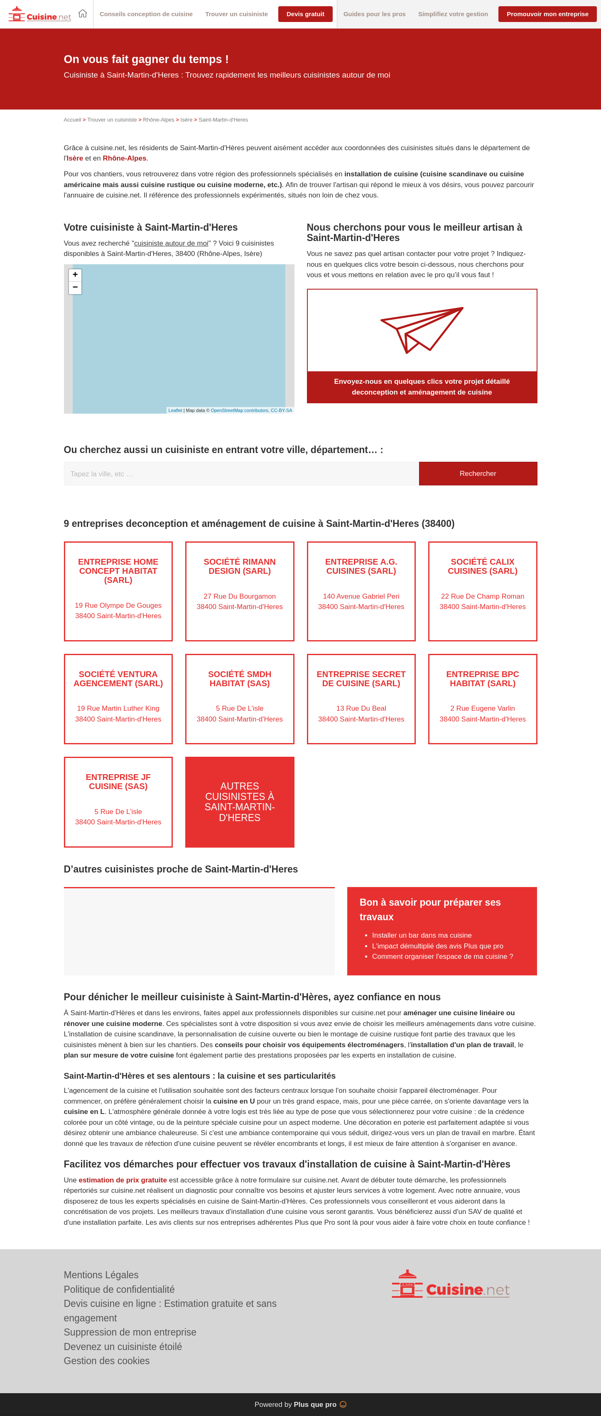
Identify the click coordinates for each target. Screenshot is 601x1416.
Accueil (72, 120)
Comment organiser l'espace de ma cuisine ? (442, 956)
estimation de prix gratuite (122, 1180)
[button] (146, 14)
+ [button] (75, 275)
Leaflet (175, 410)
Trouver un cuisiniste (112, 120)
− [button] (75, 288)
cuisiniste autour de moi (171, 243)
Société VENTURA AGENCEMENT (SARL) (118, 679)
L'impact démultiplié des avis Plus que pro (437, 946)
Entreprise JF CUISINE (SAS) (118, 782)
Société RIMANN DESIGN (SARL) (240, 566)
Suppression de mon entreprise (130, 1332)
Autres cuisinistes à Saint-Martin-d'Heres (239, 802)
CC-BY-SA (281, 410)
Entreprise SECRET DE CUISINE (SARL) (361, 679)
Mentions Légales (101, 1275)
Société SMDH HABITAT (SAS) (239, 679)
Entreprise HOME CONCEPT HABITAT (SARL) (118, 571)
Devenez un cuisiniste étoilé (123, 1346)
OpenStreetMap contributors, (241, 410)
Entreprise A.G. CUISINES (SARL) (361, 566)
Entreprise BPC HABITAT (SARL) (482, 679)
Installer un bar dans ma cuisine (422, 935)
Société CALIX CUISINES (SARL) (483, 566)
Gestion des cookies (107, 1360)
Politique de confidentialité (119, 1289)
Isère (187, 120)
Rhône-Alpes (158, 120)
